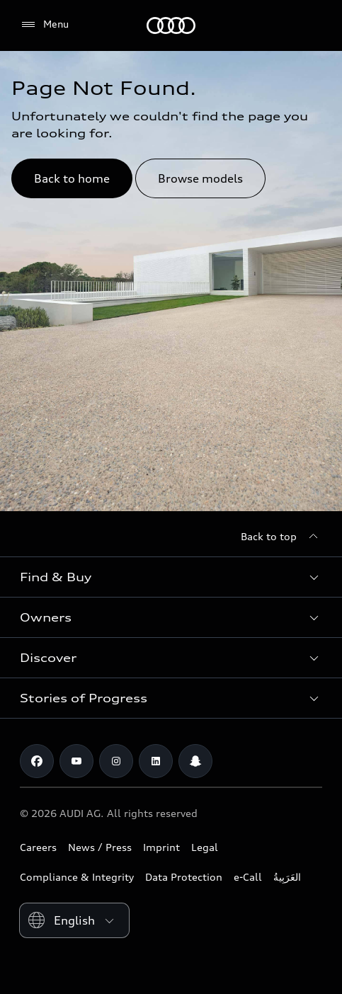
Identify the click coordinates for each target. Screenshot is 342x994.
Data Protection (183, 877)
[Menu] (44, 25)
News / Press (100, 847)
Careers (38, 847)
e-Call (248, 877)
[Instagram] (116, 761)
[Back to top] (281, 536)
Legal (204, 847)
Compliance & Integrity (77, 877)
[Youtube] (76, 761)
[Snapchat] (195, 761)
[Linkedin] (156, 761)
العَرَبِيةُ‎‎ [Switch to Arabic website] (287, 877)
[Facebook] (37, 761)
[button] (171, 577)
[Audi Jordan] (171, 25)
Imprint (161, 847)
